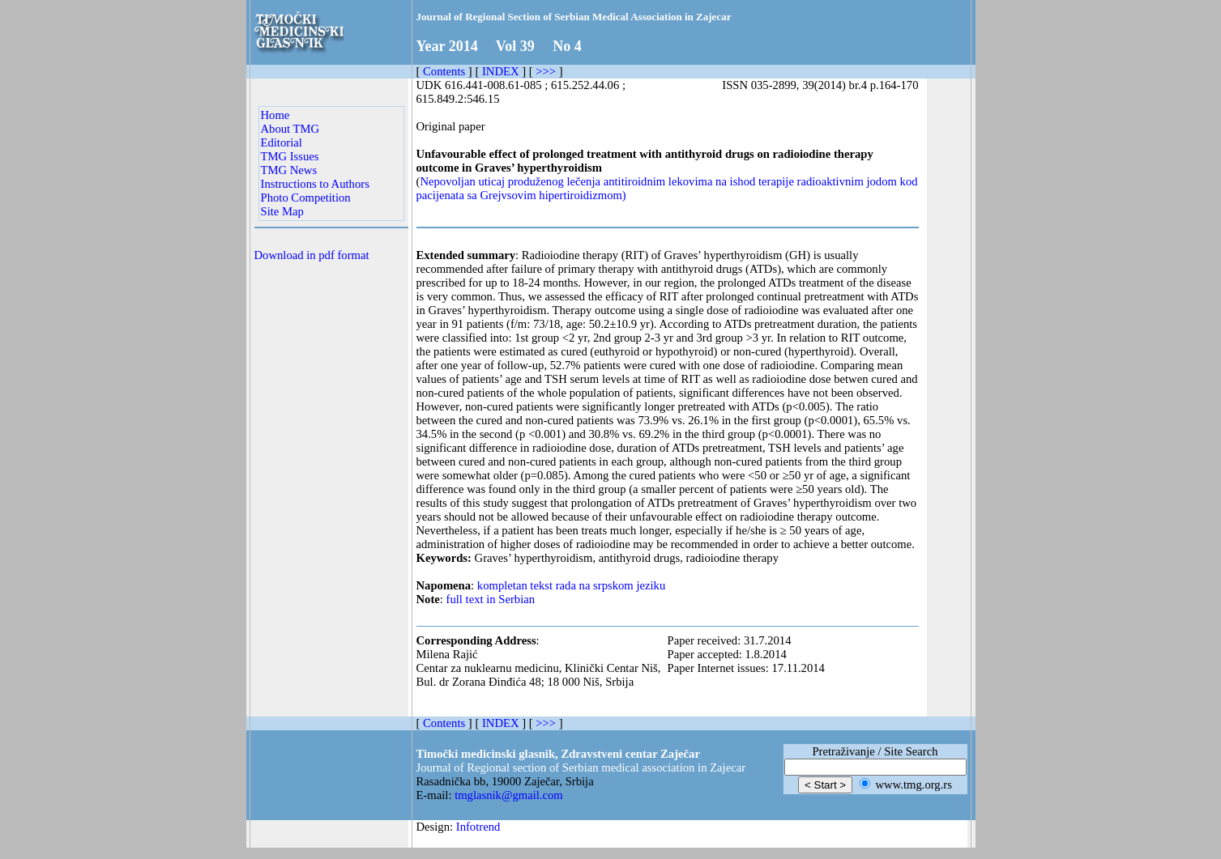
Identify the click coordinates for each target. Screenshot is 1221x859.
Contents (444, 71)
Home (275, 114)
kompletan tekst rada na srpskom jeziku (571, 585)
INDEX (500, 71)
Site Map (282, 211)
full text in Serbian (491, 599)
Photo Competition (306, 197)
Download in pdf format (311, 255)
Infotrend (478, 826)
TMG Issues (290, 156)
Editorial (281, 142)
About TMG (290, 128)
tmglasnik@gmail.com (509, 795)
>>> (546, 71)
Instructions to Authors (315, 183)
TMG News (289, 170)
